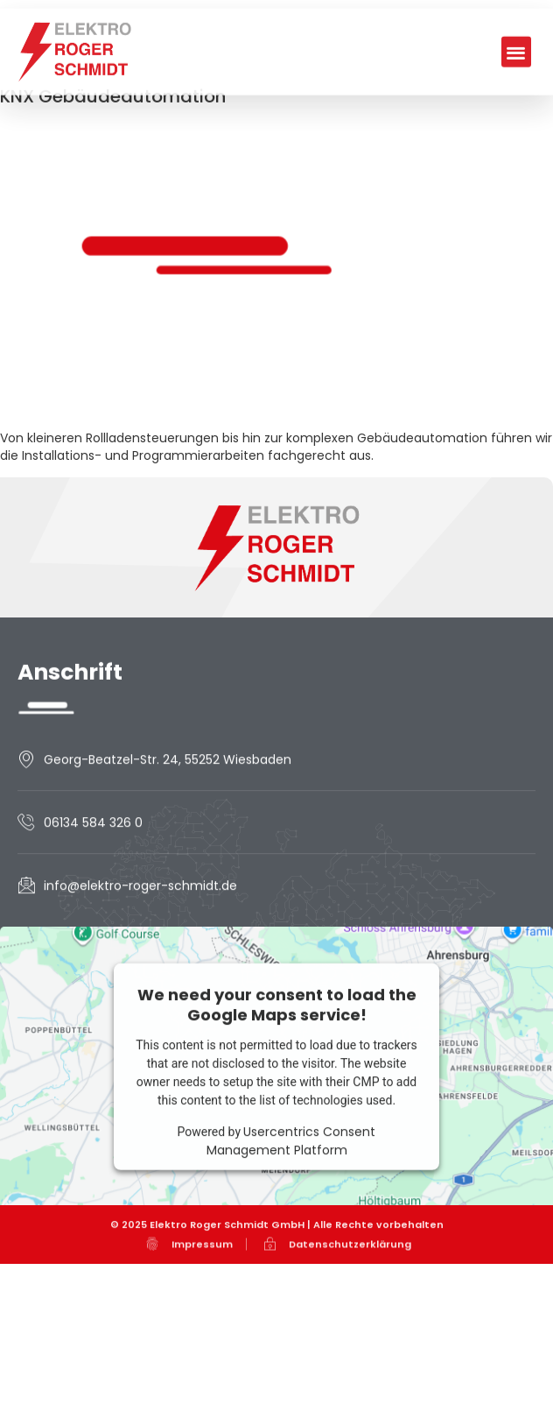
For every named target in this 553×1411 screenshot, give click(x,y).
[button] (516, 102)
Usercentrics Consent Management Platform (291, 1200)
